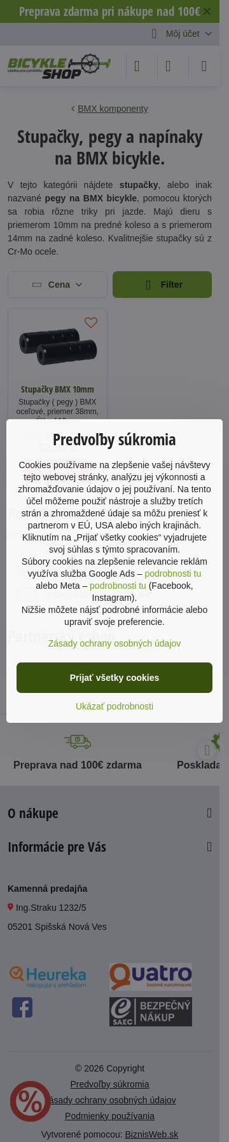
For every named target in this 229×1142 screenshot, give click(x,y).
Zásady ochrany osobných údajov (114, 643)
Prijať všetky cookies (115, 678)
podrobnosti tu (172, 573)
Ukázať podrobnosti (114, 706)
